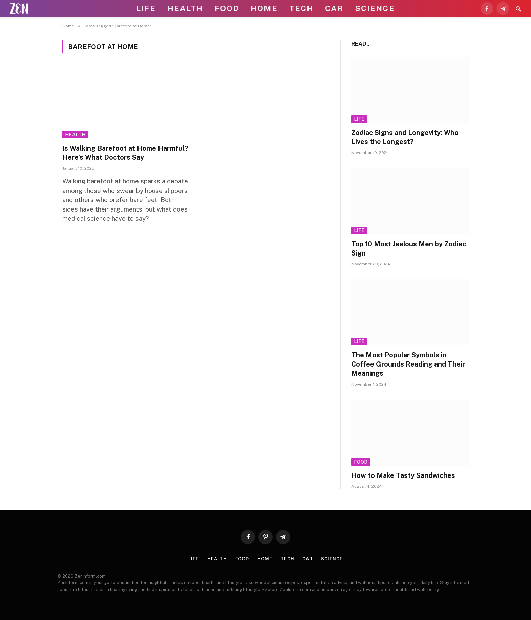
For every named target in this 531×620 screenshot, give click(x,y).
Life (145, 8)
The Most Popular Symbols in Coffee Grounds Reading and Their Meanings (408, 364)
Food (227, 8)
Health (185, 8)
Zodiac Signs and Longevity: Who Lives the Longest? (405, 137)
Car (334, 8)
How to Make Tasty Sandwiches (403, 475)
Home (264, 8)
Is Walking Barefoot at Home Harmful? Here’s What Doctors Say (125, 152)
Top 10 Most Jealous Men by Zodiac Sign (408, 248)
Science (375, 8)
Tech (301, 8)
